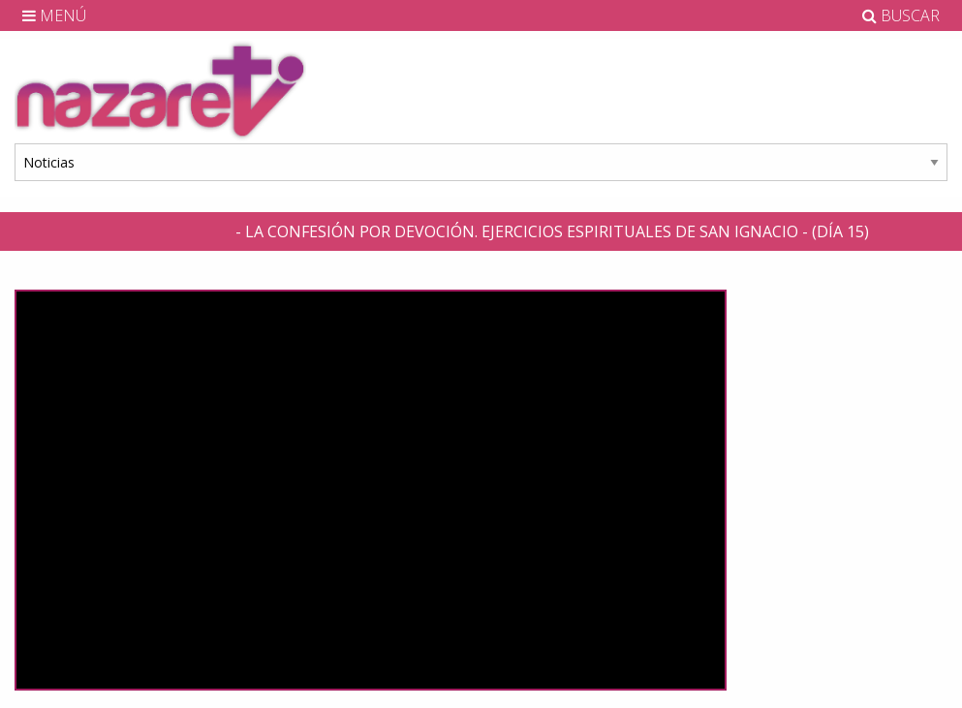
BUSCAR (901, 15)
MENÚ (54, 15)
